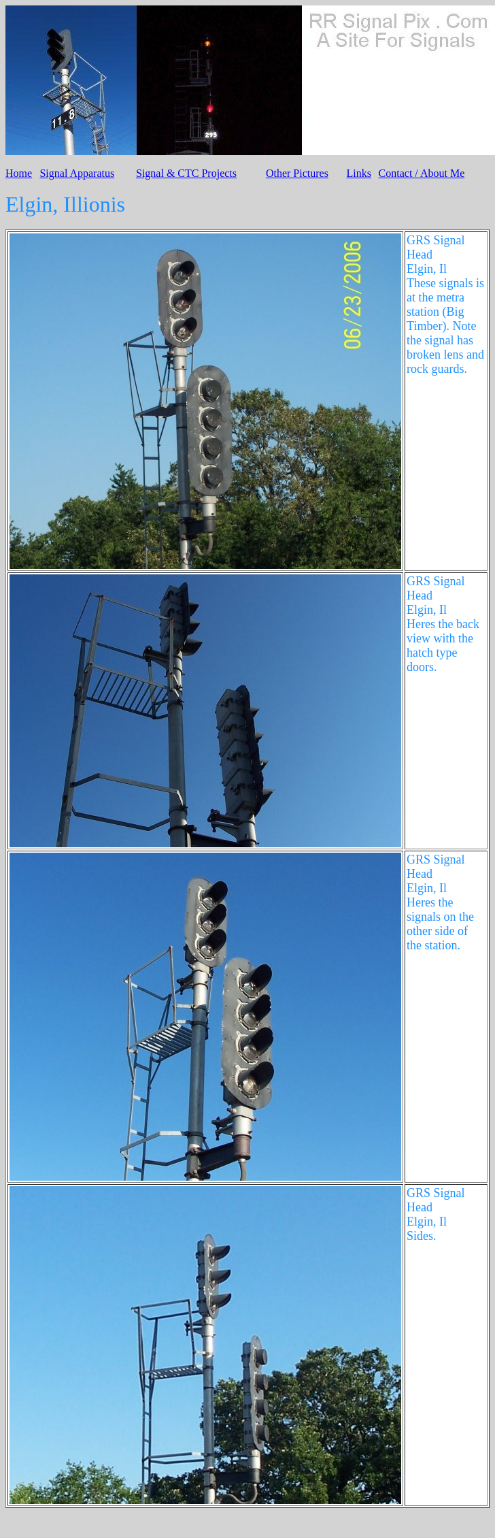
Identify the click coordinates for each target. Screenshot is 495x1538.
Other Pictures (297, 173)
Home (18, 173)
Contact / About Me (422, 173)
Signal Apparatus (76, 173)
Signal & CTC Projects (186, 173)
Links (359, 173)
